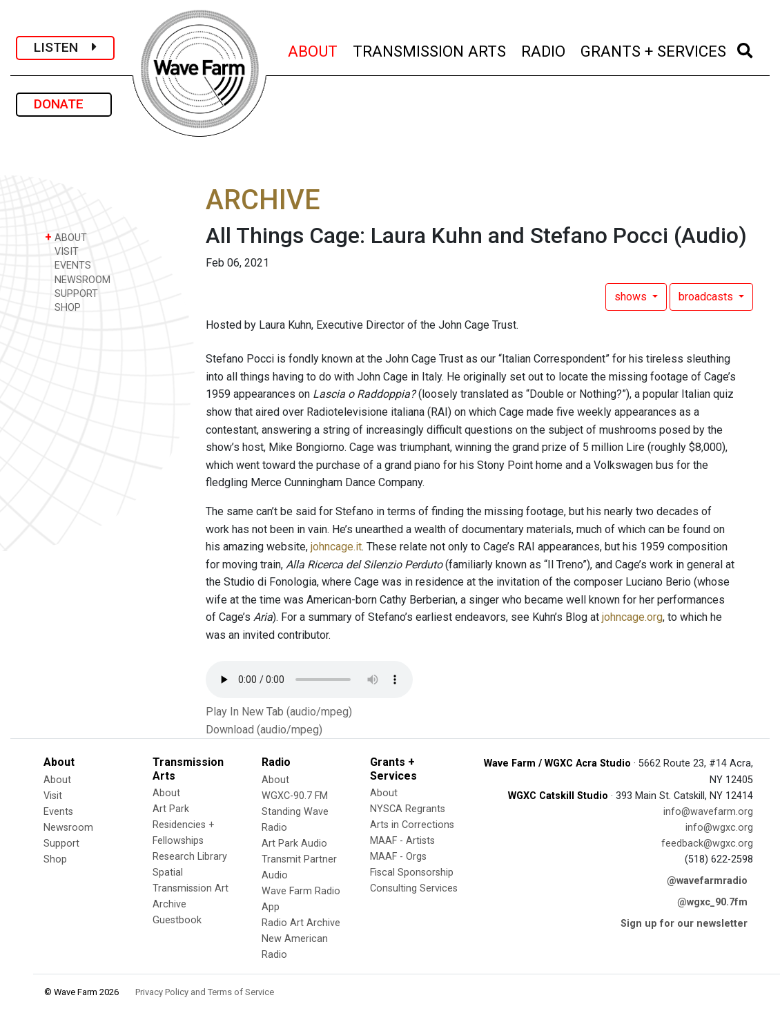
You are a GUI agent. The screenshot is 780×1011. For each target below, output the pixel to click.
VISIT (62, 251)
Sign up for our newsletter (684, 924)
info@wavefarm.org (708, 812)
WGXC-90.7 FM (295, 796)
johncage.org (632, 617)
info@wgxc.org (719, 828)
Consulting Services (414, 888)
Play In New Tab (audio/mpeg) (279, 711)
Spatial (168, 872)
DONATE (64, 104)
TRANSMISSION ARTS (430, 49)
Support (61, 843)
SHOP (63, 307)
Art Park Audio (294, 843)
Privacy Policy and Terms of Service (204, 992)
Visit (52, 796)
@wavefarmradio (707, 881)
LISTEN (65, 47)
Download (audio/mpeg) (264, 729)
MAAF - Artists (402, 841)
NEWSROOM (77, 279)
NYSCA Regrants (407, 809)
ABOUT (313, 49)
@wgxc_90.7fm (712, 902)
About (57, 780)
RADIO (544, 49)
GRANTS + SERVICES (654, 49)
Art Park (171, 809)
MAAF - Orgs (398, 857)
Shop (55, 859)
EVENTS (68, 264)
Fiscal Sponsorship (412, 872)
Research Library (190, 857)
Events (58, 812)
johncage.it (336, 546)
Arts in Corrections (412, 825)
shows (632, 296)
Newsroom (68, 828)
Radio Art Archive (301, 923)
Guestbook (177, 920)
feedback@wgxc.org (707, 843)
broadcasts (707, 296)
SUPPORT (71, 293)
